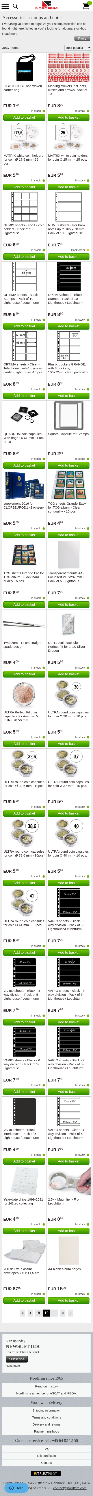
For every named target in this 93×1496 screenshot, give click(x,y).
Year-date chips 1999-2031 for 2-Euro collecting (23, 1201)
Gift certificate (46, 1455)
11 (54, 1313)
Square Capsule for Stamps (68, 434)
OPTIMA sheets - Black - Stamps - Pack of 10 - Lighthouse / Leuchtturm (22, 298)
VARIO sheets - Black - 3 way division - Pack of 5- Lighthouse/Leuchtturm (66, 925)
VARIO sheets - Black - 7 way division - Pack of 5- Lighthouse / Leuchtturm (66, 1064)
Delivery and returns (46, 1424)
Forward (62, 1313)
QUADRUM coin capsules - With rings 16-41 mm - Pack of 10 (24, 438)
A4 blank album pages (64, 1269)
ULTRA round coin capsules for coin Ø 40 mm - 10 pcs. (68, 853)
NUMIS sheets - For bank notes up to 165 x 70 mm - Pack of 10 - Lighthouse (67, 229)
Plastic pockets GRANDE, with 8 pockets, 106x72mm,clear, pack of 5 (67, 368)
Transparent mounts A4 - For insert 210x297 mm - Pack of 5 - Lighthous (66, 577)
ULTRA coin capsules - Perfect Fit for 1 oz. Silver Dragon (66, 646)
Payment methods (46, 1431)
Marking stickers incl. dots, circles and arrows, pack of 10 (67, 90)
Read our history (46, 1386)
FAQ (46, 1448)
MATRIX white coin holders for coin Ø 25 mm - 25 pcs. (68, 157)
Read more (9, 33)
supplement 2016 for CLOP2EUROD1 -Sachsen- (24, 505)
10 (46, 1313)
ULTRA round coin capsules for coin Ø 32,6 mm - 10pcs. (24, 784)
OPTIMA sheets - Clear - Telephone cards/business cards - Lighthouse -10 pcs (23, 368)
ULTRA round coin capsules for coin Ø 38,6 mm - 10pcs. (24, 853)
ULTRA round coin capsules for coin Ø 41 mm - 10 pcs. (24, 923)
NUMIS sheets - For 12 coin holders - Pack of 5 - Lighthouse (24, 229)
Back (30, 1313)
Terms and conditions (46, 1417)
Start (22, 1313)
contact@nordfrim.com (70, 1488)
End (70, 1313)
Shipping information (46, 1410)
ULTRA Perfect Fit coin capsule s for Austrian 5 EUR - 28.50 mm (21, 716)
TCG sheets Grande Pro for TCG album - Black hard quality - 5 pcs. (24, 577)
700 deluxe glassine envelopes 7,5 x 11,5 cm (21, 1271)
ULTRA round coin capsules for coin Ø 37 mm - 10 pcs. (68, 784)
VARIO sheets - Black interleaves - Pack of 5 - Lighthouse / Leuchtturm (21, 1134)
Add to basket (24, 117)
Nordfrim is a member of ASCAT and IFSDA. (46, 1393)
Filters (82, 38)
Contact (46, 1462)
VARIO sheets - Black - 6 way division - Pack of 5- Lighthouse (22, 1064)
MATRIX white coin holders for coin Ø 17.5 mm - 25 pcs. (23, 159)
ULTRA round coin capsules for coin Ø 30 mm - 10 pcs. (68, 714)
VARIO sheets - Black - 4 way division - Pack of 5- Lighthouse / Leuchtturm (22, 994)
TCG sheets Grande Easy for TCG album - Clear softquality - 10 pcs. (67, 507)
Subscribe (16, 1359)
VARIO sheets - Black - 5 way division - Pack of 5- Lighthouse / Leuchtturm (66, 994)
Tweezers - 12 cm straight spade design (22, 644)
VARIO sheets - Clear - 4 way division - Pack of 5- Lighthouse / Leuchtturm (66, 1134)
